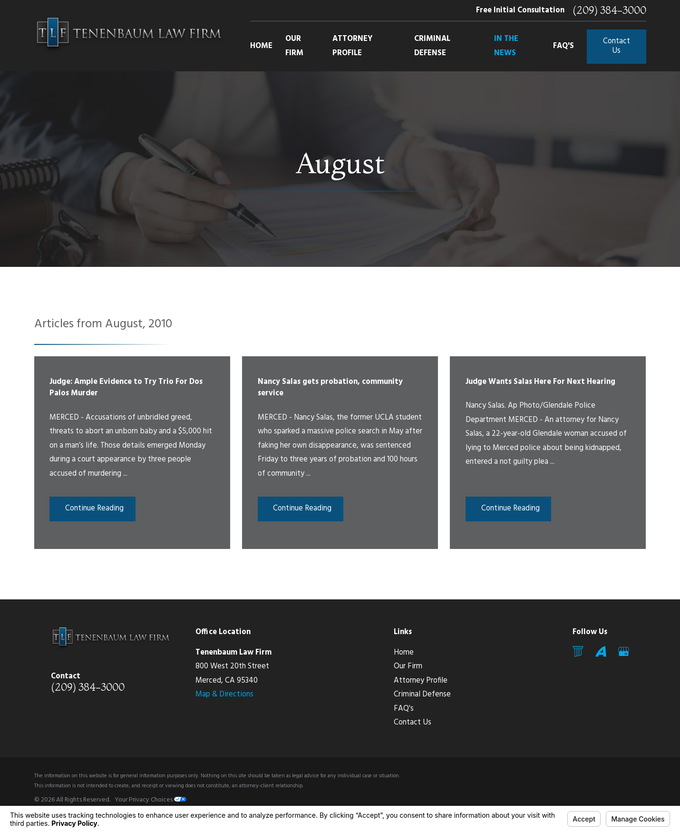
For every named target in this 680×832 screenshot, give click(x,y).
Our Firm (408, 666)
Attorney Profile (420, 681)
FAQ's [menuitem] (563, 46)
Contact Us (616, 46)
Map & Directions (224, 694)
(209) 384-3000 (609, 10)
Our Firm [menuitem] (294, 46)
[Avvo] (600, 651)
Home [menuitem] (261, 46)
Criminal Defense (422, 694)
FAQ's (404, 709)
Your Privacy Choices (150, 800)
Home (404, 652)
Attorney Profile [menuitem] (352, 46)
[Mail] (578, 651)
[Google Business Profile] (623, 651)
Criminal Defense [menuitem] (432, 46)
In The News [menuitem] (506, 46)
